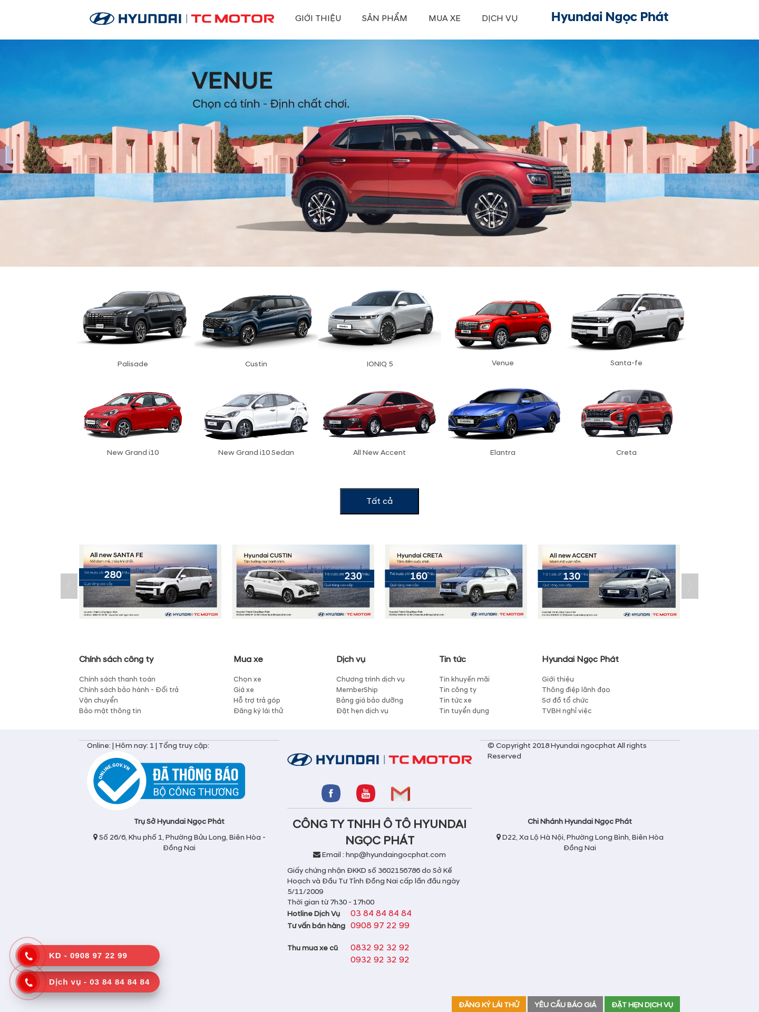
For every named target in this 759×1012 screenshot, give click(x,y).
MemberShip (357, 690)
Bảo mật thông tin (110, 711)
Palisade (133, 363)
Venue (503, 362)
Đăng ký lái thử (258, 711)
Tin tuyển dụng (464, 711)
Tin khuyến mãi (464, 679)
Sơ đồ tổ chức (565, 700)
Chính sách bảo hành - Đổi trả (129, 690)
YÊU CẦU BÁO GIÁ (565, 1004)
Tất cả (379, 501)
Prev (69, 586)
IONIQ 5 (380, 363)
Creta (626, 452)
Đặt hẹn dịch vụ (362, 711)
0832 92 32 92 (380, 947)
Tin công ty (457, 690)
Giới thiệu (558, 679)
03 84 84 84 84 (381, 913)
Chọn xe (247, 679)
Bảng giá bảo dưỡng (369, 700)
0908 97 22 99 (380, 925)
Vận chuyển (98, 700)
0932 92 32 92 (380, 960)
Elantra (502, 452)
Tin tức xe (455, 700)
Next (690, 586)
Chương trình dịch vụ (370, 679)
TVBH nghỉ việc (566, 711)
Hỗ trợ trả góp (256, 700)
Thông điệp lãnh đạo (576, 690)
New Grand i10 (133, 452)
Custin (256, 363)
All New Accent (379, 452)
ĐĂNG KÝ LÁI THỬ (489, 1004)
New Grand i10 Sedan (256, 452)
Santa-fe (626, 362)
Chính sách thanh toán (117, 679)
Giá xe (243, 690)
